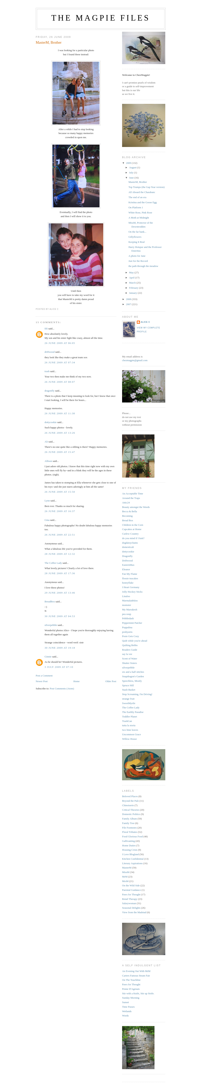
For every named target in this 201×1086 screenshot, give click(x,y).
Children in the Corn (132, 524)
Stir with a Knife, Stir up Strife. (138, 993)
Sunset (125, 1002)
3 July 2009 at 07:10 (59, 666)
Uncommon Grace (131, 734)
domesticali (128, 547)
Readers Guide (129, 649)
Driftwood (127, 560)
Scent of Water (129, 658)
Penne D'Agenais (131, 988)
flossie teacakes (130, 578)
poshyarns (127, 631)
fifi (46, 328)
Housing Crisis (129, 849)
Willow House (129, 738)
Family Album (129, 818)
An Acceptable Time (132, 493)
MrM (124, 876)
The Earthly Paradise (132, 712)
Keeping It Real (136, 241)
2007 (129, 304)
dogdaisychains (130, 542)
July (131, 172)
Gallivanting (128, 840)
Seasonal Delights (131, 907)
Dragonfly (127, 556)
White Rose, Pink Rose (140, 212)
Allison (48, 461)
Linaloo (126, 596)
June (131, 177)
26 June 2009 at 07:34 (60, 362)
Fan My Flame (129, 573)
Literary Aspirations (132, 863)
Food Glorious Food (132, 836)
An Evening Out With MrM (136, 971)
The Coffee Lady (53, 562)
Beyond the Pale (130, 800)
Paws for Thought (131, 894)
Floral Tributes (129, 831)
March (132, 282)
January (133, 292)
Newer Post (42, 681)
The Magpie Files (100, 17)
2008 (129, 299)
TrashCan (127, 721)
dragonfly (50, 390)
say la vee (127, 654)
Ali (46, 441)
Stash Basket (128, 689)
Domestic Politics (131, 814)
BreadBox (50, 601)
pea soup (126, 614)
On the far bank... (137, 231)
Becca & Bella (129, 511)
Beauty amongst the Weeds (136, 507)
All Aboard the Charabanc (141, 192)
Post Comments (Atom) (62, 688)
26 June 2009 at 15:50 (60, 491)
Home (76, 681)
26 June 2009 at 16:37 (60, 511)
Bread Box (127, 520)
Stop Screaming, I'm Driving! (137, 694)
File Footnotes (129, 827)
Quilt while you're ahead (134, 640)
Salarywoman (129, 903)
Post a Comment (44, 675)
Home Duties (129, 845)
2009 (129, 162)
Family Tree (128, 823)
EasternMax (128, 564)
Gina (47, 520)
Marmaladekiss (130, 600)
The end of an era (137, 197)
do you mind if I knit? (133, 538)
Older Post (110, 681)
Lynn (47, 500)
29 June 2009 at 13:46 (60, 592)
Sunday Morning (130, 997)
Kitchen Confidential (132, 858)
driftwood (50, 351)
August (133, 167)
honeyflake (127, 582)
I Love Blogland (130, 854)
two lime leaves (130, 729)
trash (47, 371)
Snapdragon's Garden (133, 676)
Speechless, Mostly (132, 680)
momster (126, 605)
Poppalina (127, 627)
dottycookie (51, 422)
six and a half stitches (133, 671)
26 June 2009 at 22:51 (60, 534)
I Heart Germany (130, 587)
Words (125, 1015)
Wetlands (127, 1011)
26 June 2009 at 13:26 (60, 432)
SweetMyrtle (128, 703)
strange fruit (128, 698)
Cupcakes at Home (131, 529)
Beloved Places (130, 796)
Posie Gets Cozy (130, 636)
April (132, 277)
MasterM (127, 867)
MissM (125, 872)
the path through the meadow (143, 266)
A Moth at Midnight (138, 217)
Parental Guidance (131, 889)
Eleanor (126, 569)
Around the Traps (131, 498)
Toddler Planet (129, 716)
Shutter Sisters (129, 663)
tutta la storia (128, 725)
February (134, 287)
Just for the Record (138, 260)
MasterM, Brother (48, 42)
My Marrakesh (129, 609)
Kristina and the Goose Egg (142, 202)
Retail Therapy (129, 898)
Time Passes (128, 1006)
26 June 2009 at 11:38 (60, 413)
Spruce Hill (128, 685)
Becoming (127, 515)
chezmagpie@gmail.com (134, 360)
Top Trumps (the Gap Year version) (146, 187)
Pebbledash (128, 618)
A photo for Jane (136, 255)
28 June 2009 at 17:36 (60, 573)
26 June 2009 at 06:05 (60, 343)
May (131, 272)
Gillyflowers (134, 236)
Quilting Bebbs (130, 645)
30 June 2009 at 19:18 (60, 647)
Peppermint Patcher (132, 622)
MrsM (125, 881)
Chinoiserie (128, 805)
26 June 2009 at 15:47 (60, 452)
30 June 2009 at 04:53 (60, 616)
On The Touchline (131, 979)
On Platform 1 (135, 207)
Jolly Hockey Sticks (132, 591)
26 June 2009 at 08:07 (60, 381)
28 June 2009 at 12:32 (60, 553)
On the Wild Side (131, 885)
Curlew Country (130, 533)
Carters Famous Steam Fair (136, 975)
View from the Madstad (134, 912)
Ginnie (48, 656)
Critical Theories (130, 809)
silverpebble (51, 625)
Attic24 (126, 502)
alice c (145, 322)
